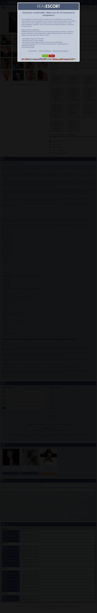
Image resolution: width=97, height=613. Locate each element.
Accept (45, 56)
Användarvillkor (32, 51)
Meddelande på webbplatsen (60, 51)
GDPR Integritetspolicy (45, 51)
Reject (52, 56)
